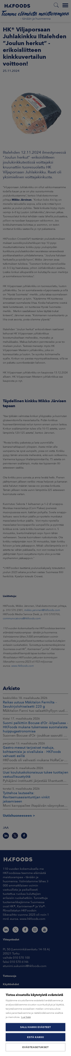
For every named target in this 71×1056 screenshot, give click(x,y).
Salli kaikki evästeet (35, 1027)
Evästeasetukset (35, 1047)
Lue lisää (26, 1017)
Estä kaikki (35, 1037)
